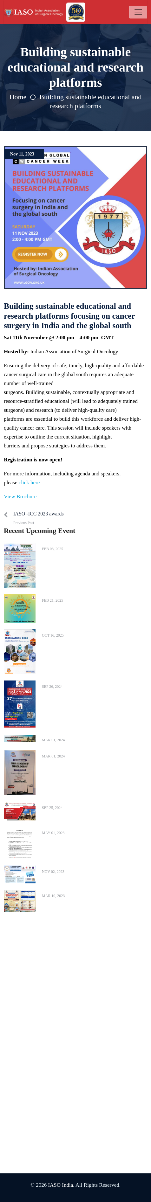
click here (29, 483)
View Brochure (20, 497)
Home (18, 97)
